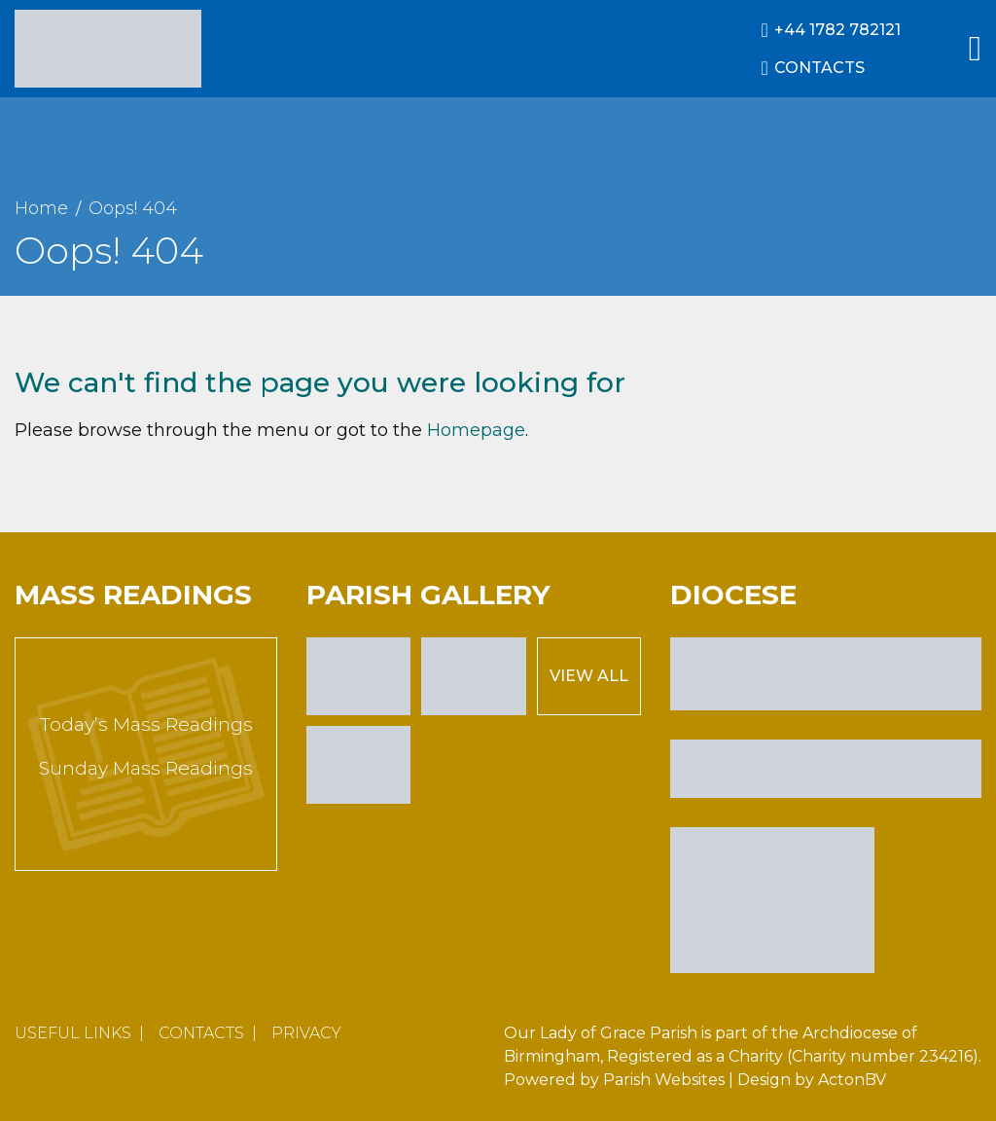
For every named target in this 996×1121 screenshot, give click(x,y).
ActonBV (852, 1079)
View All (589, 676)
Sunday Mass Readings (146, 768)
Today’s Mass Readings (146, 724)
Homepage (476, 430)
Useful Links (73, 1033)
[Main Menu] (975, 48)
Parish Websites (664, 1079)
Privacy (306, 1033)
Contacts (201, 1033)
